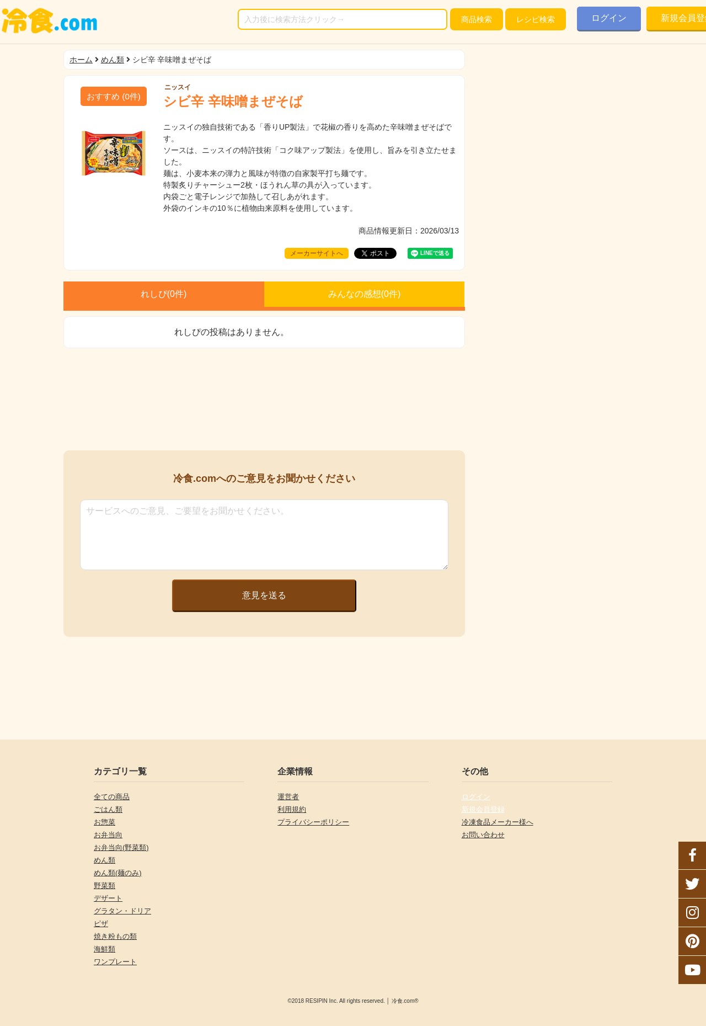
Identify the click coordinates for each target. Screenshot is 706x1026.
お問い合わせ (483, 834)
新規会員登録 (483, 809)
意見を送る (264, 595)
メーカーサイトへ (316, 253)
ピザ (101, 923)
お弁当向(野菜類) (121, 847)
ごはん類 (108, 809)
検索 (476, 19)
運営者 (288, 796)
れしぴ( (164, 294)
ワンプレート (115, 961)
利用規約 (291, 809)
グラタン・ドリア (122, 911)
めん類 (112, 59)
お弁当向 (108, 834)
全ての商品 (112, 796)
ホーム (81, 59)
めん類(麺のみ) (118, 872)
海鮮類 (104, 949)
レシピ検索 (535, 19)
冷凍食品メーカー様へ (497, 822)
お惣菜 (104, 822)
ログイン (609, 18)
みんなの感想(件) (364, 294)
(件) (114, 96)
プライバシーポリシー (313, 822)
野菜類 (104, 885)
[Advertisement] (264, 399)
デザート (108, 898)
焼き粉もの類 (115, 936)
